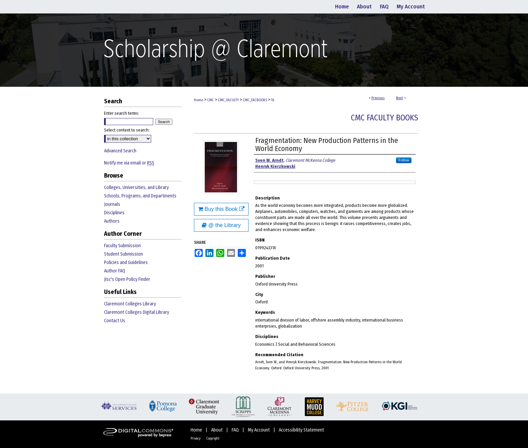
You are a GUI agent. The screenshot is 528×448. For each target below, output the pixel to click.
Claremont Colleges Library (130, 304)
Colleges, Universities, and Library (136, 187)
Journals (112, 204)
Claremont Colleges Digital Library (136, 312)
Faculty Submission (122, 246)
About (217, 430)
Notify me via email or (129, 163)
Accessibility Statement (301, 430)
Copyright (212, 439)
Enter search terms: (121, 113)
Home (198, 100)
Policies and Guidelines (126, 262)
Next (399, 98)
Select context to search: (127, 130)
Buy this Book (221, 209)
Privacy (196, 439)
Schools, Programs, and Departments (140, 196)
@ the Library (221, 225)
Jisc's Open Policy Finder (127, 279)
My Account (259, 430)
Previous (378, 98)
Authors (112, 221)
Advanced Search (120, 151)
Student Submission (123, 254)
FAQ (236, 430)
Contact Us (114, 321)
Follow (403, 160)
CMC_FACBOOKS (255, 100)
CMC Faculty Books (384, 117)
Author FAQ (114, 271)
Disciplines (114, 213)
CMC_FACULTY (228, 100)
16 (272, 100)
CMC (210, 100)
